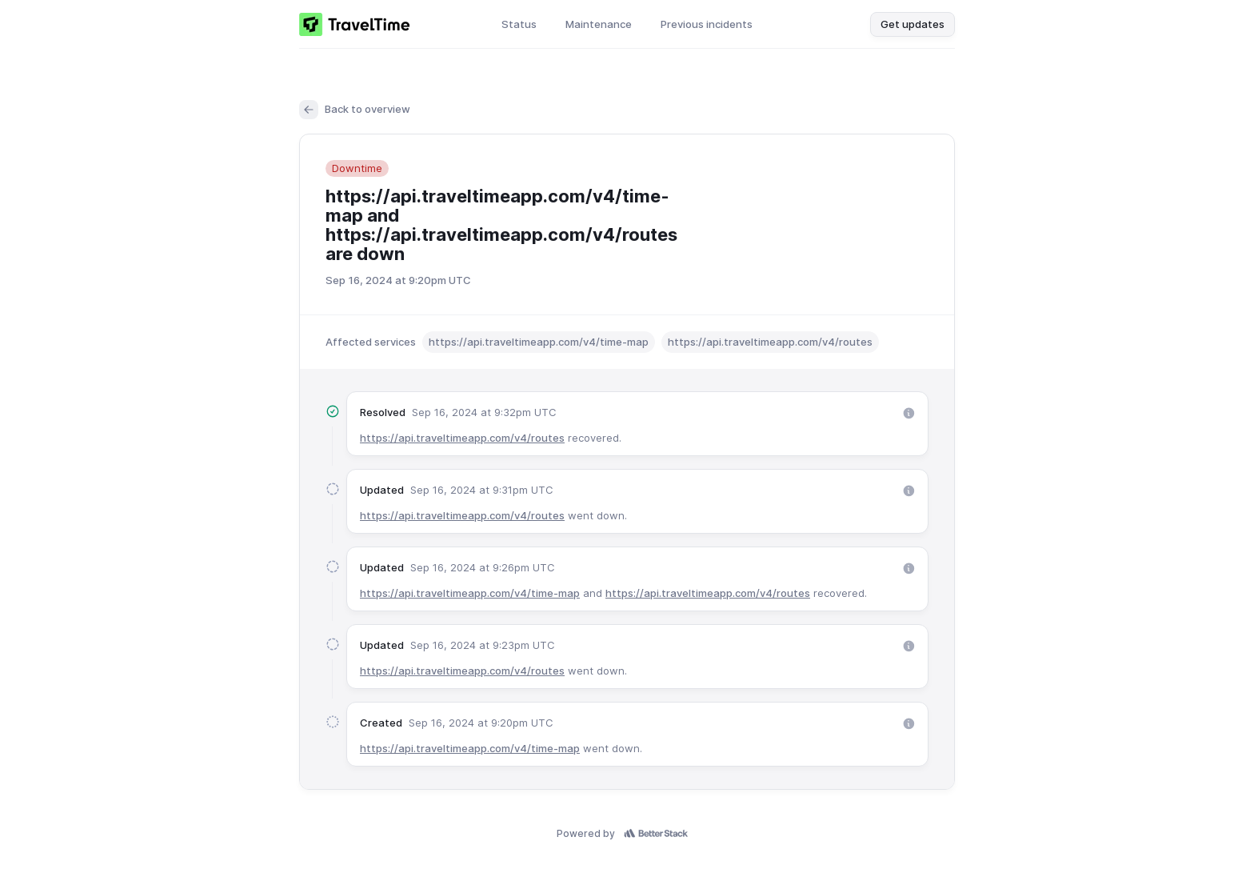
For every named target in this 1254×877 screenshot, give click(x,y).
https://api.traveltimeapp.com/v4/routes (462, 437)
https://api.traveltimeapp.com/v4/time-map (470, 593)
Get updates (912, 24)
